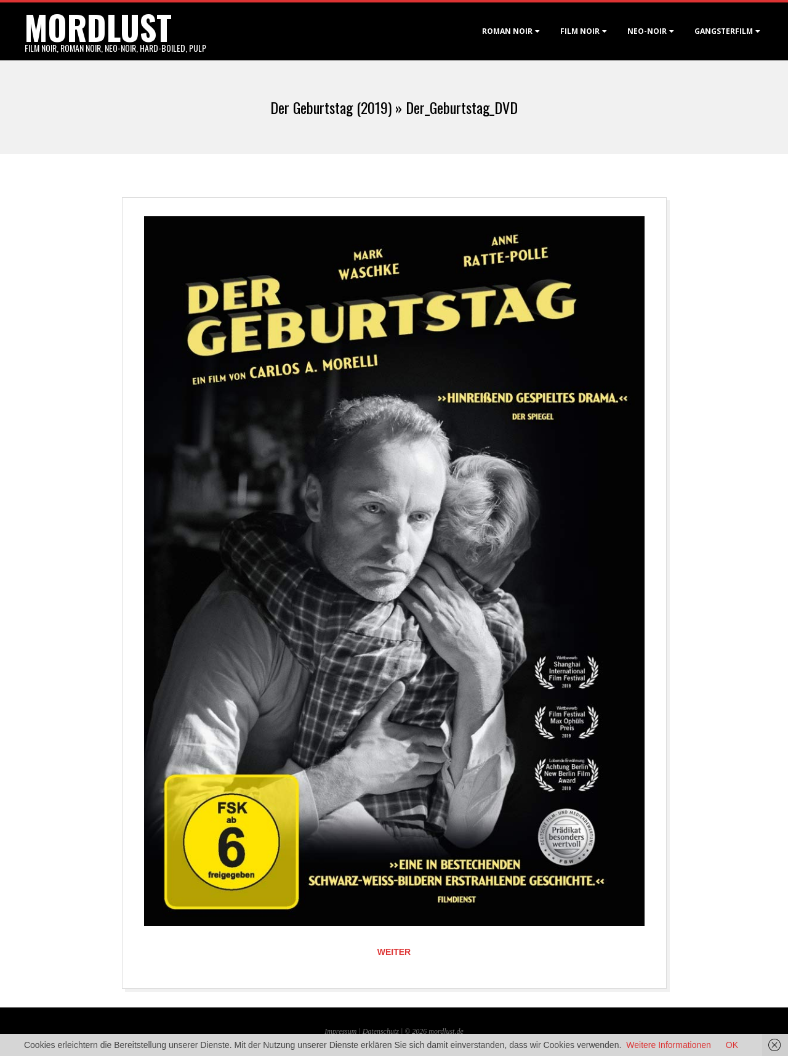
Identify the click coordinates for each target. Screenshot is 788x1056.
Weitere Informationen (668, 1045)
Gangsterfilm (723, 31)
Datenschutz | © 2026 (396, 1031)
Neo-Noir (647, 31)
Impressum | (343, 1031)
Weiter (394, 952)
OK (732, 1045)
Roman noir (507, 31)
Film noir (580, 31)
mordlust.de (445, 1031)
